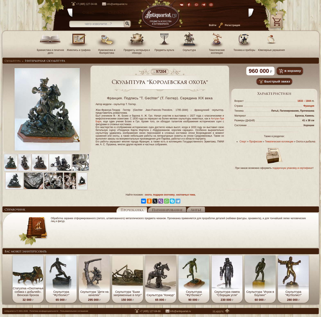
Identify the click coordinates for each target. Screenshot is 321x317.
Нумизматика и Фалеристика (106, 50)
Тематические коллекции (217, 50)
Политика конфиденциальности (43, 311)
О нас (88, 13)
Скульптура (189, 48)
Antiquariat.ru (10, 311)
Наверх (221, 311)
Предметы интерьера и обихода (137, 50)
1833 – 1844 (304, 101)
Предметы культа (164, 48)
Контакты (232, 13)
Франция (308, 105)
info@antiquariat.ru (112, 4)
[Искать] (127, 24)
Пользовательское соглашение (74, 311)
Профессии (255, 141)
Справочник (120, 13)
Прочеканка (132, 210)
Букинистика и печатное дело (50, 50)
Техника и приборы (244, 48)
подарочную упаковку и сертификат (292, 168)
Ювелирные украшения (271, 48)
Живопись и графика (78, 48)
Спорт (243, 141)
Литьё (196, 210)
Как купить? (200, 13)
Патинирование (167, 210)
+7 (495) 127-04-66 (82, 4)
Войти (212, 25)
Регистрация (232, 25)
